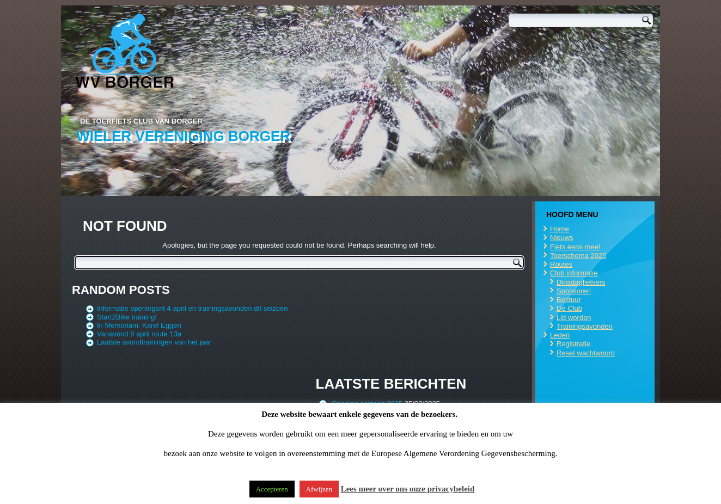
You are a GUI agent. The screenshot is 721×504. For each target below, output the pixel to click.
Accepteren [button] (272, 489)
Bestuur (569, 300)
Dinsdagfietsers (581, 282)
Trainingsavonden (585, 326)
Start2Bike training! (127, 317)
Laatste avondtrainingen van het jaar (154, 342)
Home (559, 229)
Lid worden (574, 318)
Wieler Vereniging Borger (183, 136)
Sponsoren (574, 291)
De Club (569, 308)
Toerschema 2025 (578, 255)
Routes (561, 264)
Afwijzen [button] (319, 489)
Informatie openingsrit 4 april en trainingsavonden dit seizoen (192, 308)
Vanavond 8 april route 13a (139, 334)
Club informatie (573, 273)
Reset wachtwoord (586, 353)
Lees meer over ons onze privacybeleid (408, 488)
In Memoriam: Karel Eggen (139, 325)
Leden (560, 335)
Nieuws (561, 237)
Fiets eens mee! (575, 247)
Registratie (573, 344)
